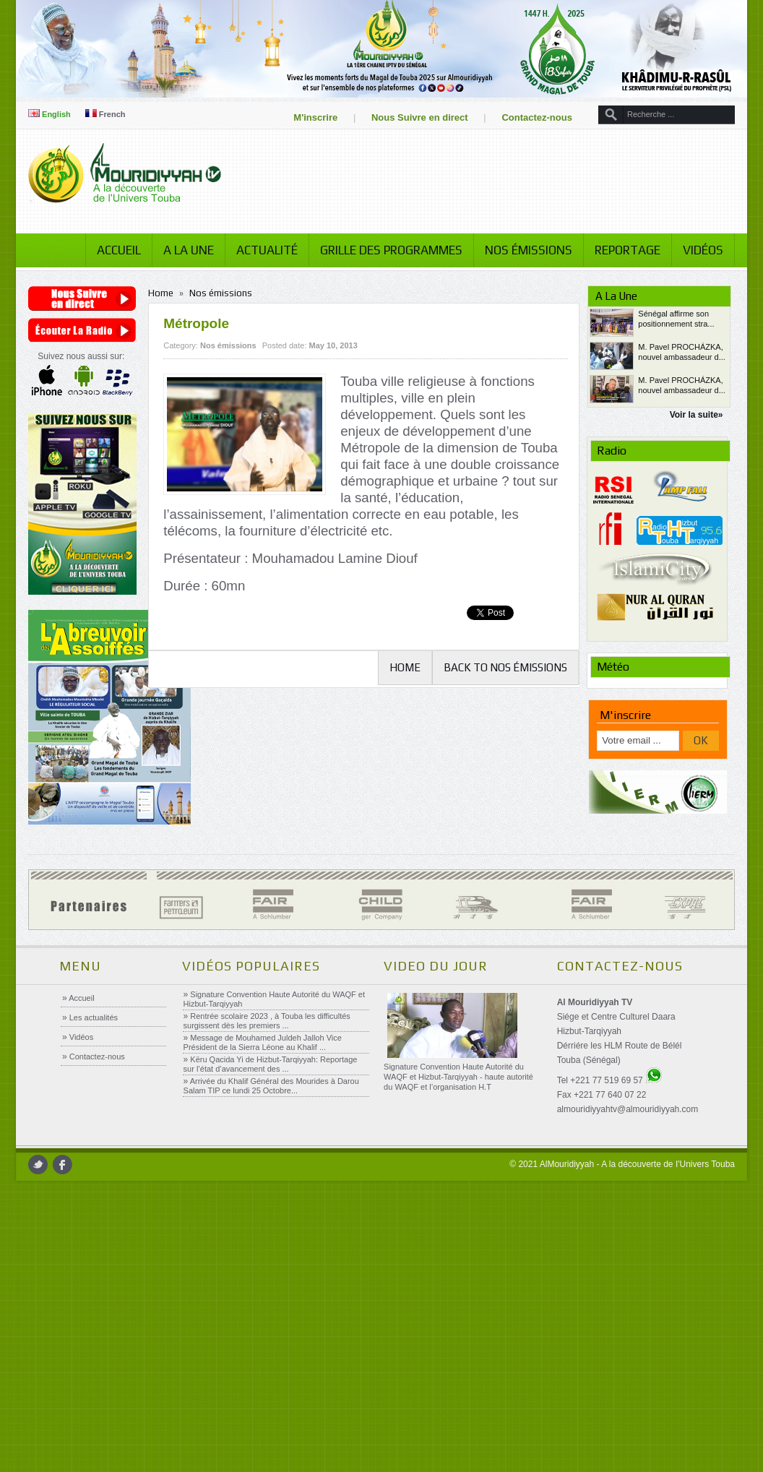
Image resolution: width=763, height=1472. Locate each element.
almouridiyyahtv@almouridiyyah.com (627, 1109)
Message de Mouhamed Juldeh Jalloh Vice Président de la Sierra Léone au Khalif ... (262, 1042)
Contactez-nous (530, 117)
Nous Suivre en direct (412, 117)
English (56, 114)
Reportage (620, 250)
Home (165, 293)
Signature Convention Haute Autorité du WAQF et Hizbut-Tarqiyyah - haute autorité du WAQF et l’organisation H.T (458, 1076)
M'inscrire (309, 117)
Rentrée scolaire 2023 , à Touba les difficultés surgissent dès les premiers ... (266, 1021)
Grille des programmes (384, 250)
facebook (69, 1164)
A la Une (181, 250)
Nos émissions (521, 250)
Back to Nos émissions (501, 667)
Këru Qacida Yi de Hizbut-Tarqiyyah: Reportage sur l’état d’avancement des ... (270, 1064)
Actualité (259, 250)
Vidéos (696, 250)
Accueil (112, 250)
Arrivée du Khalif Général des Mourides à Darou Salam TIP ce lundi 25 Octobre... (270, 1086)
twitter (45, 1164)
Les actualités (92, 1017)
